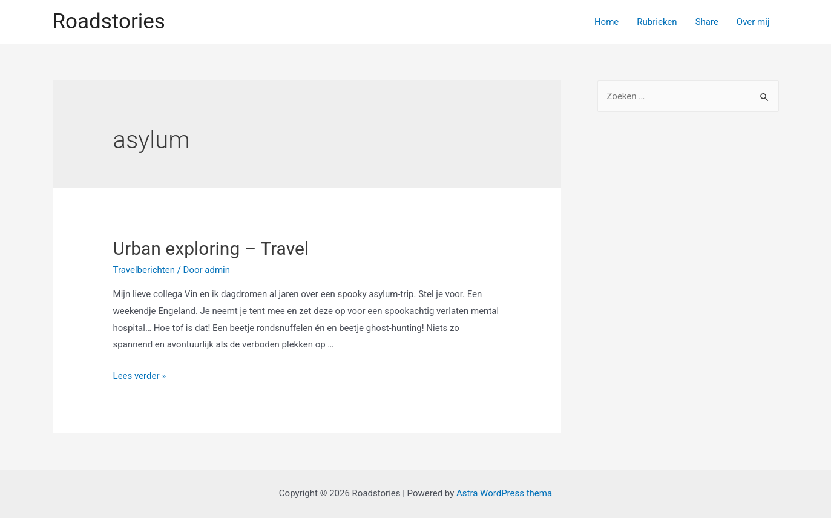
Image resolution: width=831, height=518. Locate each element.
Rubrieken (657, 21)
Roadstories (109, 21)
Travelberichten (144, 269)
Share (706, 21)
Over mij (753, 21)
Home (606, 21)
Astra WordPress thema (504, 493)
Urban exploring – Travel (211, 248)
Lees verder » (139, 375)
